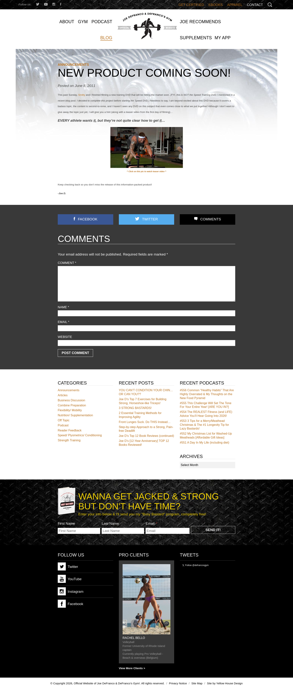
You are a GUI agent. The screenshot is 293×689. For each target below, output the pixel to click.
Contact (255, 5)
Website (65, 337)
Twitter (150, 219)
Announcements (73, 65)
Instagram (70, 591)
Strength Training (69, 440)
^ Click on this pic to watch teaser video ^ (146, 171)
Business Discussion (71, 400)
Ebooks (216, 5)
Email (63, 322)
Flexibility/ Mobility (70, 410)
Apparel (235, 5)
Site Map (196, 683)
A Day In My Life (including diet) (204, 442)
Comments (210, 219)
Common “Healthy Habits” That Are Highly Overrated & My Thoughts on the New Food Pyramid (207, 394)
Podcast (63, 425)
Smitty (81, 94)
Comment (67, 263)
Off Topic (64, 420)
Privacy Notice (178, 683)
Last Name (110, 523)
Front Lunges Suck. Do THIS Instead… (145, 422)
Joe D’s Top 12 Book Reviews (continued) (146, 435)
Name (63, 307)
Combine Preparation (72, 405)
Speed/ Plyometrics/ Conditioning (80, 435)
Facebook (88, 219)
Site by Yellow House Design (225, 683)
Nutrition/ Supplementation (75, 415)
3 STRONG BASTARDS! (135, 408)
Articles (62, 395)
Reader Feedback (69, 430)
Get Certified (191, 5)
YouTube (70, 579)
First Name (66, 523)
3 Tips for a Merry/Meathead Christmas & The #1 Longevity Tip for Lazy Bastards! (204, 424)
